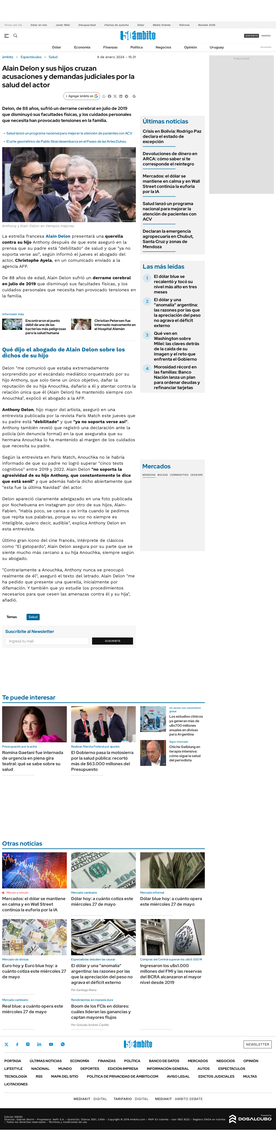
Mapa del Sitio (64, 1076)
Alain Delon (58, 236)
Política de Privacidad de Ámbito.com (122, 1076)
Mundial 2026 (206, 24)
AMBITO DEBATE (179, 1099)
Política (136, 47)
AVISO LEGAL (178, 1076)
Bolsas (162, 474)
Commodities (179, 474)
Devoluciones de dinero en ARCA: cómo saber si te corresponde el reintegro (170, 159)
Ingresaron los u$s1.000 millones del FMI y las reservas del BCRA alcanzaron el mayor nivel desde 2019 (171, 974)
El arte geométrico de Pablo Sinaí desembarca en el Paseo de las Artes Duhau (66, 141)
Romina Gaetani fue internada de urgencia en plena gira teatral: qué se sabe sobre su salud (32, 761)
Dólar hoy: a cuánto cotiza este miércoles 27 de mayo (102, 901)
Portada (12, 1061)
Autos (204, 1068)
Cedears (196, 474)
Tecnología (15, 1076)
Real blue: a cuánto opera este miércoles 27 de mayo (32, 1009)
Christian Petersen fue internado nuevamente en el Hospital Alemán (115, 324)
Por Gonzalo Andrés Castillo (90, 1025)
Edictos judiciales (216, 1076)
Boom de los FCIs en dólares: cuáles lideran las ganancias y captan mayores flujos (101, 1011)
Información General (168, 1068)
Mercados (198, 1061)
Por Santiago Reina (83, 990)
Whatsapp (63, 1044)
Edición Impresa (123, 1068)
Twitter (6, 1044)
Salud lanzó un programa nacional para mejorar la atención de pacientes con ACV (69, 133)
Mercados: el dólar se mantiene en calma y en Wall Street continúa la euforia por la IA (171, 183)
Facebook (17, 1044)
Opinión (190, 47)
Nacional (40, 1068)
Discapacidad (87, 24)
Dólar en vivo (39, 24)
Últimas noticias (46, 1061)
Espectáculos (31, 57)
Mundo (65, 1068)
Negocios (163, 47)
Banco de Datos (164, 1061)
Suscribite (113, 640)
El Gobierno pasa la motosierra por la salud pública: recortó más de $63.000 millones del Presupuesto (102, 761)
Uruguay (217, 47)
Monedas (148, 474)
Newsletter (266, 47)
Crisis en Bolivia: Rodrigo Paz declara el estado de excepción (172, 136)
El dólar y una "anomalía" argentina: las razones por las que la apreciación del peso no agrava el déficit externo (177, 312)
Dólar (140, 24)
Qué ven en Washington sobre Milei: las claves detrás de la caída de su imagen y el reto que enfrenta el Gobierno (176, 346)
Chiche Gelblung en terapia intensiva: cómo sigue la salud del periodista (185, 753)
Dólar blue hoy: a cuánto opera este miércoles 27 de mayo (171, 901)
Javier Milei (63, 24)
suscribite (251, 35)
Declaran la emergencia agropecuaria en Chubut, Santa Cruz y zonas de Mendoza (168, 238)
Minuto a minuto (17, 893)
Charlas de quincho (116, 24)
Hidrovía (184, 24)
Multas (250, 1076)
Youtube (51, 1044)
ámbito (7, 57)
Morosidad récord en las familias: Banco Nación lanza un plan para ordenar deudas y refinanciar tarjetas (177, 377)
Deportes (89, 1068)
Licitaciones (16, 1084)
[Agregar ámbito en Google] (81, 96)
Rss (39, 1076)
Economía (82, 47)
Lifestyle (13, 1068)
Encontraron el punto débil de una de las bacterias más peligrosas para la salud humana (45, 326)
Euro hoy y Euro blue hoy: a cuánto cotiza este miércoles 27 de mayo (34, 971)
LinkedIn (39, 1044)
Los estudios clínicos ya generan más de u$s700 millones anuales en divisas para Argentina (186, 725)
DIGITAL (90, 1099)
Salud (53, 57)
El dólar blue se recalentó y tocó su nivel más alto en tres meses (175, 284)
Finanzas (110, 47)
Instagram (28, 1044)
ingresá (266, 35)
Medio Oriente (162, 24)
